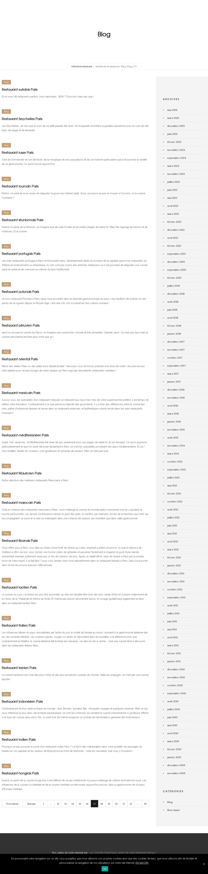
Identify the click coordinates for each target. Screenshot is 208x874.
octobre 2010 (175, 685)
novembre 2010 (176, 677)
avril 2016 (172, 405)
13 (65, 803)
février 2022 (174, 245)
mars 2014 (173, 453)
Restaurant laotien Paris (19, 587)
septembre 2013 (176, 469)
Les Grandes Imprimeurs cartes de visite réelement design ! (122, 852)
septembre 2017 (176, 365)
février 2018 (174, 325)
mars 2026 (173, 118)
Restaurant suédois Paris (19, 89)
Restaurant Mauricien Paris (21, 473)
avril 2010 (172, 733)
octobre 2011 (174, 589)
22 (131, 803)
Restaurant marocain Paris (21, 502)
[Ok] (203, 864)
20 (116, 803)
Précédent (12, 803)
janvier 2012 (174, 565)
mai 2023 (172, 197)
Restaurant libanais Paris (20, 540)
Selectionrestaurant (81, 66)
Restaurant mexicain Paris (21, 392)
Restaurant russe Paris (17, 152)
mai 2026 (172, 110)
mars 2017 (173, 373)
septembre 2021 (176, 253)
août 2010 (173, 701)
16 (87, 803)
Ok (104, 869)
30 (145, 803)
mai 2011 (172, 629)
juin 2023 (172, 189)
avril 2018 (172, 317)
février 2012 (174, 557)
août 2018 (172, 301)
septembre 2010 (176, 693)
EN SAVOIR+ (142, 862)
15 (80, 803)
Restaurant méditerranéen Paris (25, 435)
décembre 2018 (176, 293)
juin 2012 (172, 525)
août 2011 (172, 605)
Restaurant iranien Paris (19, 667)
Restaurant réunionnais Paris (22, 220)
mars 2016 (173, 413)
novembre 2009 (176, 773)
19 (109, 803)
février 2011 (174, 653)
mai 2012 (172, 533)
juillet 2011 (173, 613)
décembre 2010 (176, 669)
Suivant (31, 803)
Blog (170, 802)
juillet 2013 (173, 477)
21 (124, 803)
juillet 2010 (173, 709)
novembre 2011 (175, 581)
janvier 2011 (174, 661)
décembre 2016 (176, 389)
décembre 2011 (175, 573)
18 (102, 803)
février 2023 (174, 221)
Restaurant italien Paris (18, 625)
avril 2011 (172, 637)
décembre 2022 (176, 229)
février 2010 (174, 749)
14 (72, 803)
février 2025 (174, 141)
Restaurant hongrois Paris (20, 773)
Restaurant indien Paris (19, 739)
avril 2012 (172, 541)
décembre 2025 (176, 126)
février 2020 (174, 277)
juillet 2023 (173, 181)
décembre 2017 (175, 341)
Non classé (173, 810)
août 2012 (172, 509)
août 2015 (172, 437)
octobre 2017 (174, 357)
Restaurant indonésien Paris (22, 701)
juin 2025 (172, 134)
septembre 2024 (176, 157)
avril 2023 (172, 205)
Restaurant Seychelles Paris (22, 118)
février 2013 (174, 493)
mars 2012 (173, 549)
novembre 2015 (176, 429)
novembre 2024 (176, 149)
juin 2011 (172, 621)
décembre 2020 (176, 261)
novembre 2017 (176, 349)
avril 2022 (172, 237)
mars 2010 (173, 741)
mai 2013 (172, 485)
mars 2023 (173, 213)
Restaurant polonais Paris (20, 291)
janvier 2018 (174, 333)
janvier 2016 (174, 421)
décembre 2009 (176, 765)
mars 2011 (173, 645)
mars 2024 (173, 165)
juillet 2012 (173, 517)
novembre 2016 (176, 397)
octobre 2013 (174, 461)
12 (58, 803)
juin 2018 (172, 309)
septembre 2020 (176, 269)
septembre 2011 (176, 597)
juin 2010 (172, 717)
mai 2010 (172, 725)
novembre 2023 (176, 173)
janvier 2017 (174, 381)
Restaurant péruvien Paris (21, 325)
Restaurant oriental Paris (20, 359)
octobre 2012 (174, 501)
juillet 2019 (173, 285)
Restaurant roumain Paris (20, 186)
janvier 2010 (174, 757)
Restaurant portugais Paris (21, 253)
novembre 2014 (176, 445)
